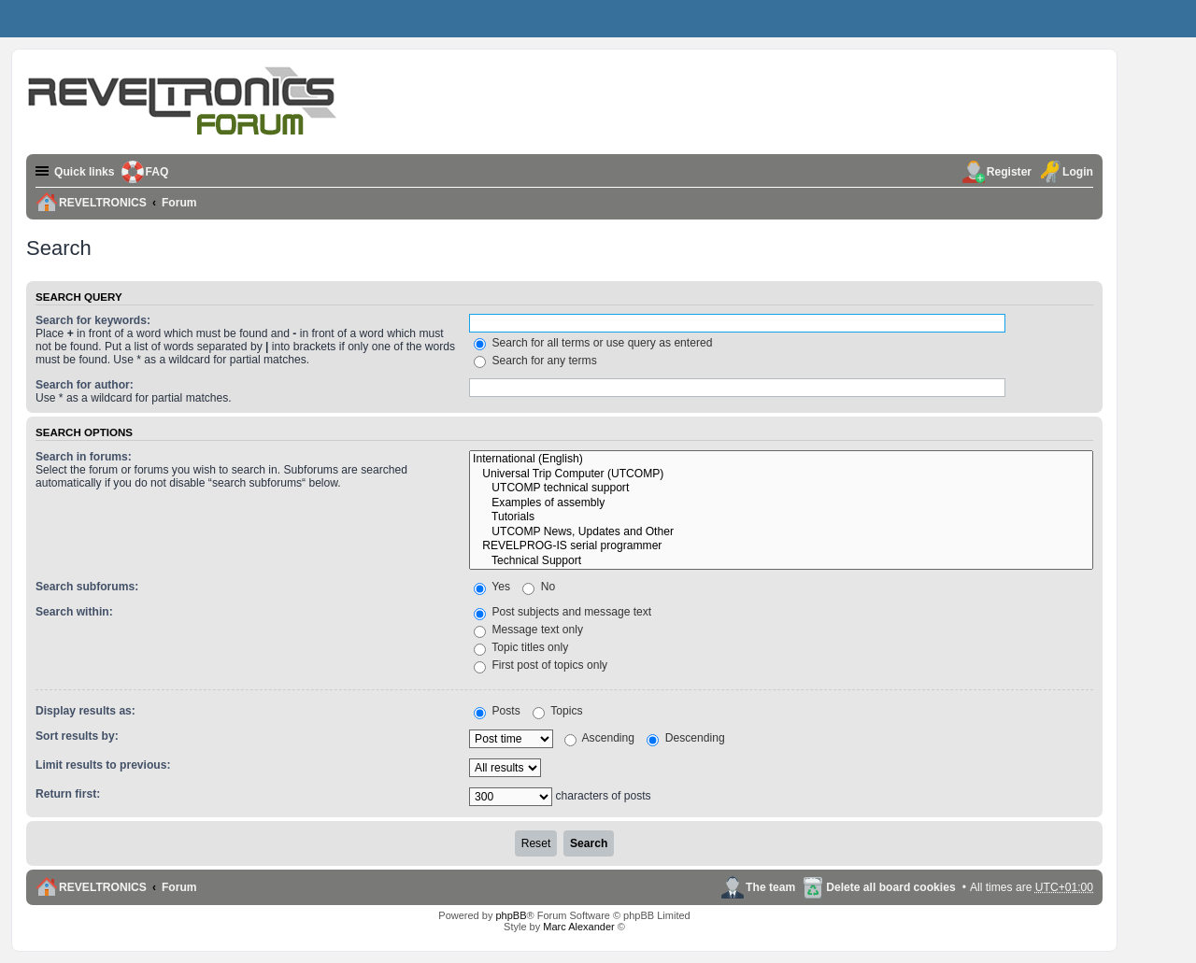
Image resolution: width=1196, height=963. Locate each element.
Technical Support (781, 561)
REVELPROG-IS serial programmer (781, 546)
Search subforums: (87, 586)
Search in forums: (84, 456)
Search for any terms (535, 360)
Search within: (74, 611)
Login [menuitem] (1077, 171)
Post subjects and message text (562, 611)
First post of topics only (540, 665)
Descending (685, 737)
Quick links (84, 171)
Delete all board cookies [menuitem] (890, 887)
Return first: (68, 793)
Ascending (599, 737)
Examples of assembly (781, 503)
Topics (557, 710)
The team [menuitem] (770, 887)
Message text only (528, 629)
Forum (179, 887)
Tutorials (781, 517)
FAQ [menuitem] (157, 171)
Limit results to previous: (103, 765)
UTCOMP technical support (781, 488)
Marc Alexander (578, 926)
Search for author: (85, 384)
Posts (497, 710)
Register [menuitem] (1009, 171)
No (538, 586)
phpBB (510, 915)
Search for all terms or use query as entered (593, 342)
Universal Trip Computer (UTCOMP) (781, 474)
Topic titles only (521, 647)
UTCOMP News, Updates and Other (781, 532)
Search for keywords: (93, 320)
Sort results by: (77, 736)
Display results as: (85, 710)
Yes (492, 586)
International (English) (781, 459)
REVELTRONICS (103, 887)
